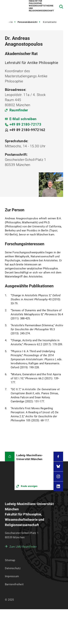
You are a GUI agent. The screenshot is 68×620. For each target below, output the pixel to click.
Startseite (8, 22)
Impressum (12, 576)
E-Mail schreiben (23, 119)
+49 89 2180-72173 (25, 124)
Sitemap (10, 560)
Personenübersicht (28, 22)
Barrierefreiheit (14, 584)
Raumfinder (18, 110)
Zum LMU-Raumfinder (23, 546)
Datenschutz (12, 568)
